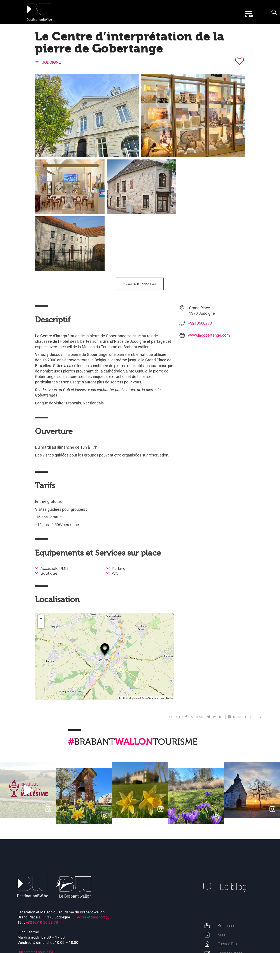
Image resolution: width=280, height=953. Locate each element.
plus (256, 660)
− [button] (41, 568)
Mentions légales (228, 933)
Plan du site (252, 933)
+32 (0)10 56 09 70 (42, 865)
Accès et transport (91, 860)
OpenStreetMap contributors (157, 641)
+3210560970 (200, 266)
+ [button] (41, 561)
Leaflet (123, 641)
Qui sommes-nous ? (33, 895)
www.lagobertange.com (209, 278)
